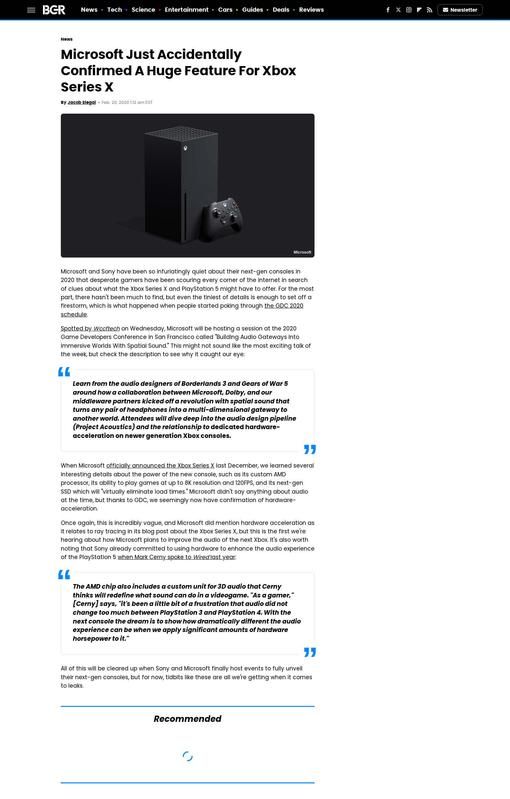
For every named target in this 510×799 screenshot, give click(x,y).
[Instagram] (408, 9)
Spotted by (90, 329)
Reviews (311, 9)
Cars (225, 9)
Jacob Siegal (82, 102)
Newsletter (460, 10)
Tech (114, 9)
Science (143, 9)
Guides (252, 9)
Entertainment (186, 9)
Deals (281, 9)
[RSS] (429, 9)
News (89, 9)
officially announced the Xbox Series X (160, 466)
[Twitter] (398, 9)
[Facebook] (388, 9)
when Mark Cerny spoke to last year (176, 557)
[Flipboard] (419, 9)
